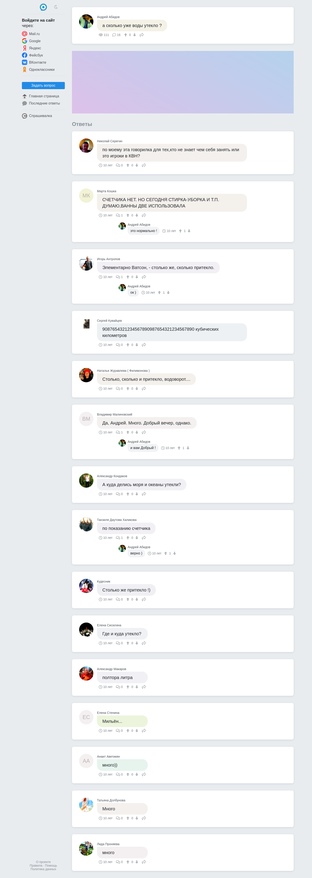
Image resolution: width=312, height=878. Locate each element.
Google (31, 41)
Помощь (51, 865)
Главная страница (40, 96)
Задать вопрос (43, 85)
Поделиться (141, 34)
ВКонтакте (34, 62)
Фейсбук (32, 55)
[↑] (126, 35)
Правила (36, 865)
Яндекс (31, 48)
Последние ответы (41, 103)
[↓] (134, 35)
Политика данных (43, 869)
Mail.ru (31, 33)
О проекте (43, 862)
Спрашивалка (37, 116)
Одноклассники (38, 69)
